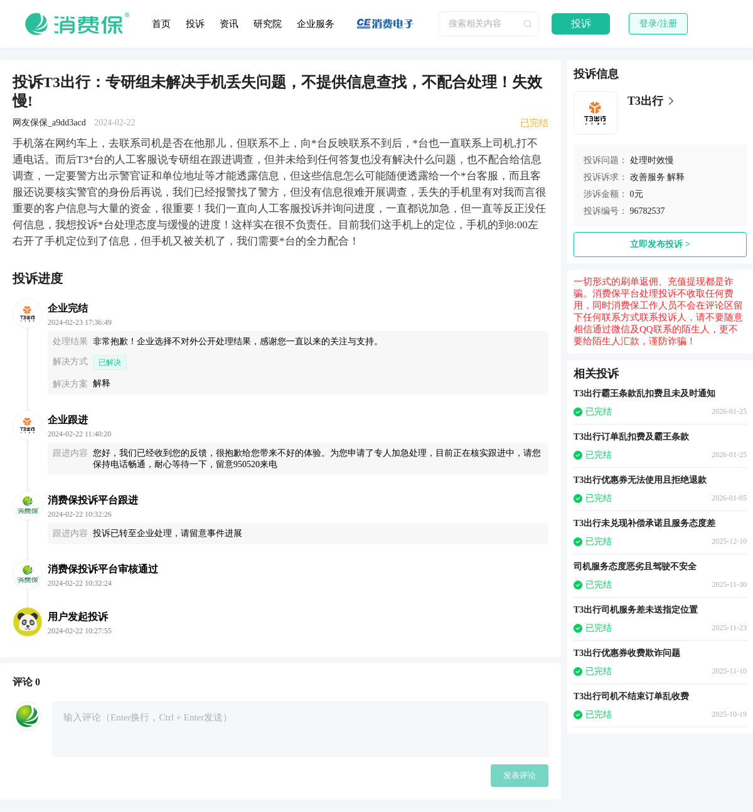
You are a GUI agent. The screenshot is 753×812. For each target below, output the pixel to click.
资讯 (229, 24)
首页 (161, 24)
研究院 (268, 24)
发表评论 (519, 775)
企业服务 (315, 24)
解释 (676, 177)
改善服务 (647, 177)
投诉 (195, 24)
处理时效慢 (652, 160)
